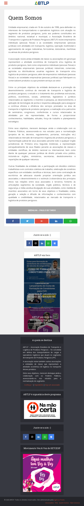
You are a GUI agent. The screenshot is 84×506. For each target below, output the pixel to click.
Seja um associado (52, 385)
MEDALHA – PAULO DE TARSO (42, 210)
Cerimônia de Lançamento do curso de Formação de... (42, 295)
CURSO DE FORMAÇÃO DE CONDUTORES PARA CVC (42, 270)
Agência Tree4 (59, 500)
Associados (49, 503)
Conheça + (28, 385)
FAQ (56, 503)
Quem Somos (64, 503)
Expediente (39, 385)
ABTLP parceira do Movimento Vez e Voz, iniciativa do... (42, 320)
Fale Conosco (75, 503)
